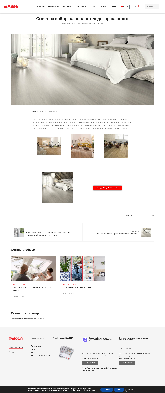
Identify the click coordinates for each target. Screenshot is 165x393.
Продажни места (36, 346)
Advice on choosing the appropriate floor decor (118, 234)
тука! (92, 370)
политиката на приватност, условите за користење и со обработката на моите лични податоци (99, 356)
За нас (104, 6)
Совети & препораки (39, 111)
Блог (94, 6)
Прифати (106, 390)
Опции (131, 390)
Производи (53, 6)
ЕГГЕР (76, 128)
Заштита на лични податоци (40, 355)
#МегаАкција (82, 6)
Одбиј (119, 390)
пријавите (22, 319)
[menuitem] (124, 6)
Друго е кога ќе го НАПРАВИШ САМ (76, 288)
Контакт (114, 6)
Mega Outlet (67, 6)
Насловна (41, 6)
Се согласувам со (99, 356)
